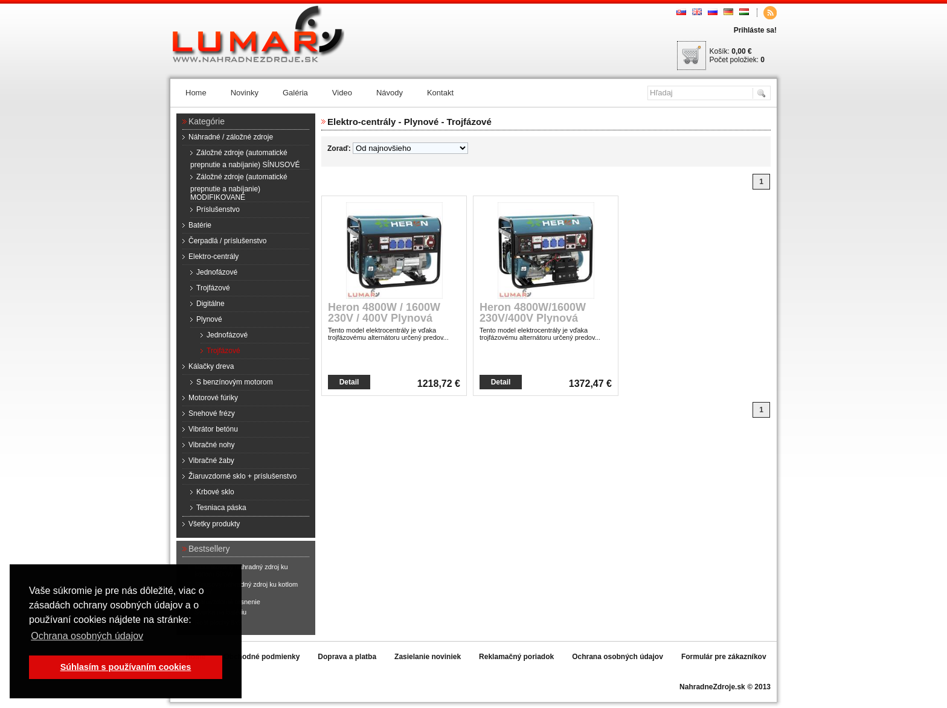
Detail (349, 382)
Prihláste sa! (755, 30)
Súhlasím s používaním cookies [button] (125, 667)
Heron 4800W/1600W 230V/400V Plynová (533, 312)
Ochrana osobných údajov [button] (87, 636)
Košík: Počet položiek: (737, 55)
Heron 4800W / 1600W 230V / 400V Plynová (384, 312)
